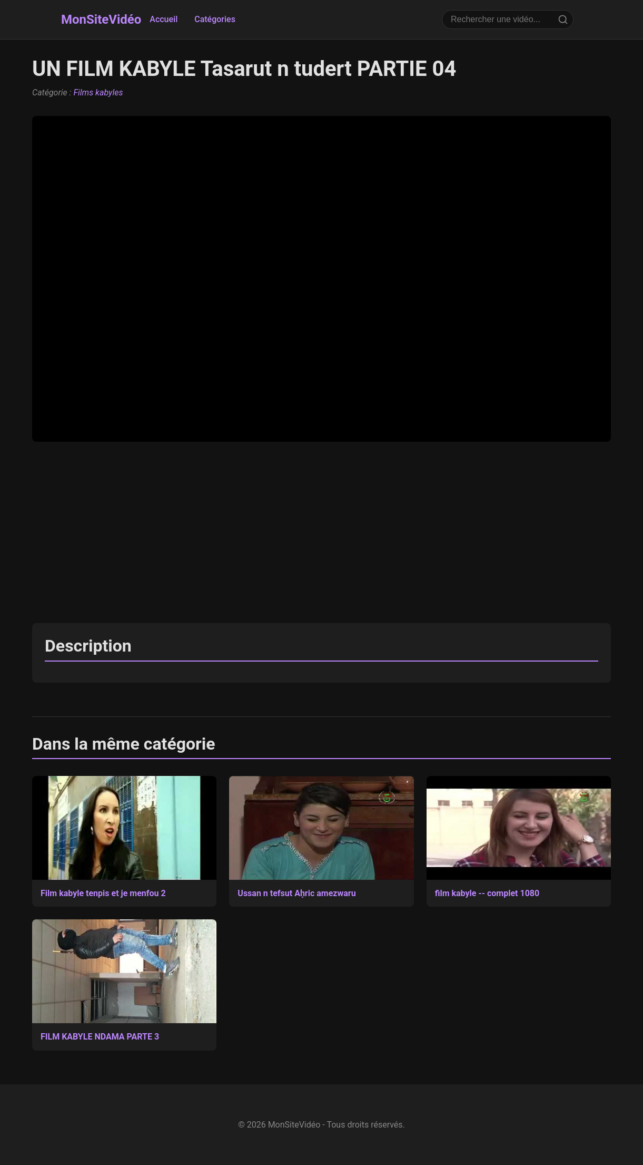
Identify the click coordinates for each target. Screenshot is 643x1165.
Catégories (214, 19)
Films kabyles (98, 93)
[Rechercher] (562, 19)
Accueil (163, 19)
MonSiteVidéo (101, 19)
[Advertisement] (321, 532)
